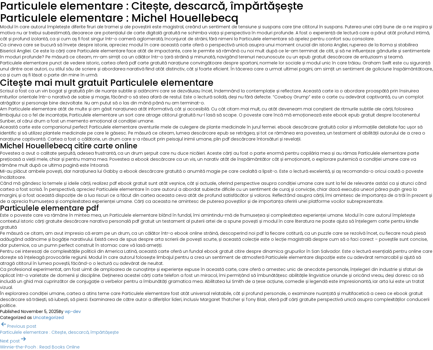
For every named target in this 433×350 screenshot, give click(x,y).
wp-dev (73, 311)
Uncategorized (48, 317)
